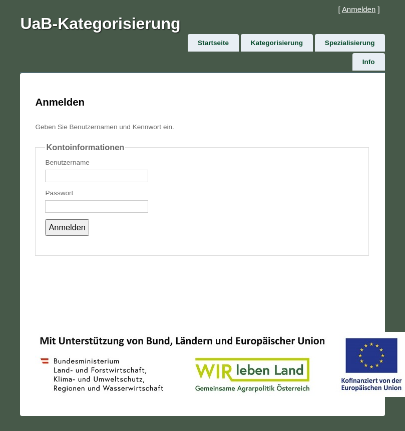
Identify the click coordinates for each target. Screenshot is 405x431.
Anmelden (358, 9)
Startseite (213, 43)
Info (368, 62)
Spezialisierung (350, 43)
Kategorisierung (277, 43)
